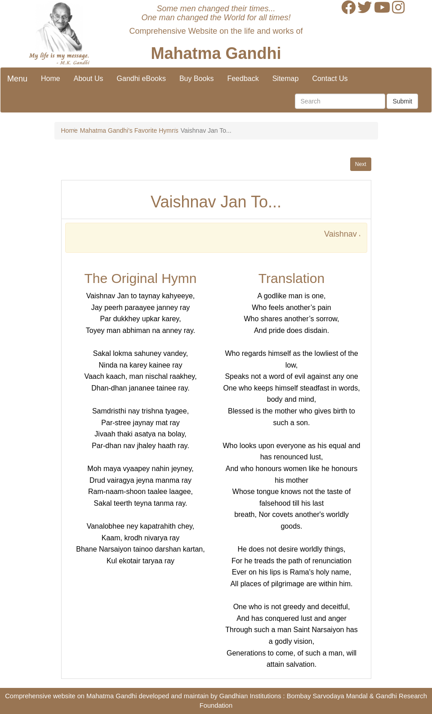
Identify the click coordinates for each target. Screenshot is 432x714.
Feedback (242, 78)
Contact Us (329, 78)
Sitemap (285, 78)
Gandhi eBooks (141, 78)
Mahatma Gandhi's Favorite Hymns (129, 130)
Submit (402, 101)
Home (50, 78)
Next (360, 164)
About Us (88, 78)
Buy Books (196, 78)
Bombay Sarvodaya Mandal (327, 696)
